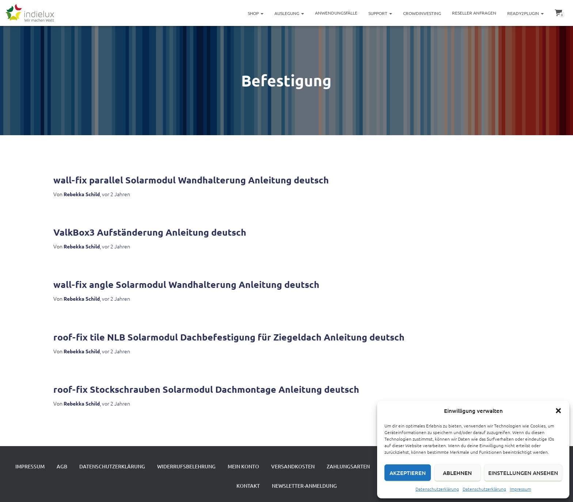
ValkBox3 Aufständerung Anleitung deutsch (149, 232)
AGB (62, 466)
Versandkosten (293, 466)
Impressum (520, 489)
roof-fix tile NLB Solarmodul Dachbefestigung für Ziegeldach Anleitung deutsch (229, 337)
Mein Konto (243, 466)
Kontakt (248, 485)
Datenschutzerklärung (437, 489)
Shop (255, 13)
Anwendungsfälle (336, 13)
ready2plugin (525, 13)
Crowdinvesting (422, 13)
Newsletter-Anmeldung (304, 485)
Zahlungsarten (348, 466)
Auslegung (289, 13)
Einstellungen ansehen (523, 472)
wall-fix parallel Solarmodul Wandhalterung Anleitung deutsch (191, 180)
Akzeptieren (408, 472)
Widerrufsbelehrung (186, 466)
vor (116, 194)
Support (380, 13)
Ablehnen (457, 472)
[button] (558, 410)
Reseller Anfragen (474, 13)
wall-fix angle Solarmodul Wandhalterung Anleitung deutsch (186, 284)
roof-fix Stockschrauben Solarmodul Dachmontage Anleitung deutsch (206, 389)
